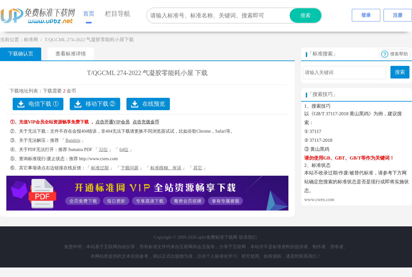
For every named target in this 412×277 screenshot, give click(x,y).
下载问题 (129, 168)
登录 (366, 15)
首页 (88, 13)
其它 (197, 168)
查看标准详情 (70, 53)
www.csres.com (319, 199)
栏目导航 (117, 13)
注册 (397, 15)
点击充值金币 (145, 122)
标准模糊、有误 (165, 168)
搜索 (305, 15)
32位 (103, 149)
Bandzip (73, 140)
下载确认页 (20, 53)
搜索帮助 (399, 54)
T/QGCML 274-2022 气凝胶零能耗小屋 (140, 72)
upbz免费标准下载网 (39, 16)
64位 (123, 149)
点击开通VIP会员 (112, 122)
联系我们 (248, 237)
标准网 (31, 39)
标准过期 (100, 168)
